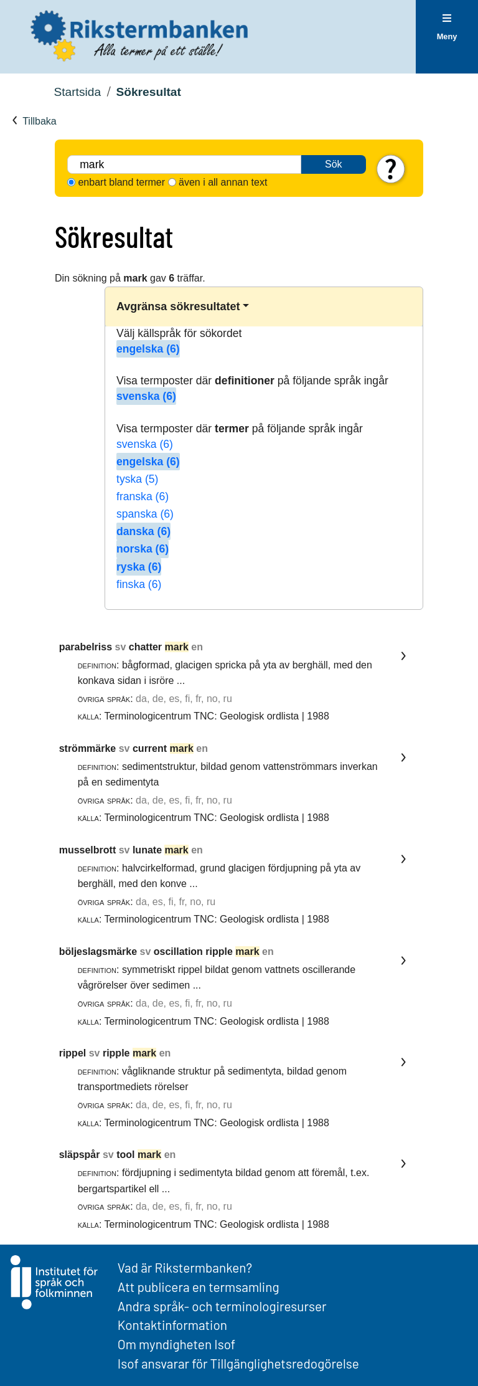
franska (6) (142, 496)
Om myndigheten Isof (176, 1344)
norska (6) (142, 549)
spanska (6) (145, 514)
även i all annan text (223, 182)
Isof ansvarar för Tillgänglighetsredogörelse (238, 1363)
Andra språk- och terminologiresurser (222, 1306)
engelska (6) (148, 349)
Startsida (77, 91)
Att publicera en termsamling (198, 1286)
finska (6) (138, 584)
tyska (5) (137, 479)
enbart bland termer (121, 182)
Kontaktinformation (172, 1324)
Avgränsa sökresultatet (178, 306)
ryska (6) (138, 567)
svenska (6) (146, 396)
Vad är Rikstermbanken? (185, 1267)
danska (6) (143, 531)
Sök (333, 164)
